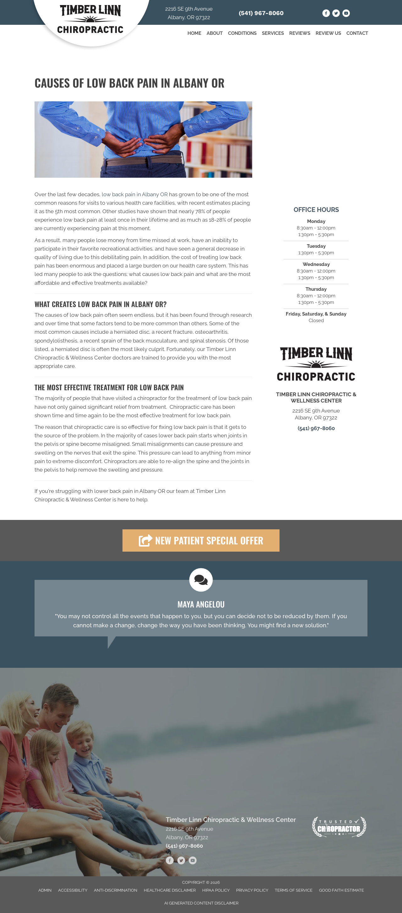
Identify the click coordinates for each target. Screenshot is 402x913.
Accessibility (72, 890)
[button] (201, 540)
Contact (357, 33)
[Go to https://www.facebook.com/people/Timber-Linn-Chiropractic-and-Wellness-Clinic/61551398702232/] (326, 14)
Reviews (299, 33)
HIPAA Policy (216, 890)
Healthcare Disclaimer (170, 890)
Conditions (242, 33)
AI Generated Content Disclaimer (201, 903)
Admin (45, 890)
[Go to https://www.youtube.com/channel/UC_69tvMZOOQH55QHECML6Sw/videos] (346, 14)
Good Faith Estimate (341, 890)
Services (273, 33)
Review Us (328, 33)
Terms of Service (293, 890)
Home (194, 33)
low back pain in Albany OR (135, 194)
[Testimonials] (201, 608)
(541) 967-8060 (261, 13)
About (215, 33)
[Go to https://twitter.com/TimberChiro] (336, 14)
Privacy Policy (252, 890)
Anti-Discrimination (115, 890)
